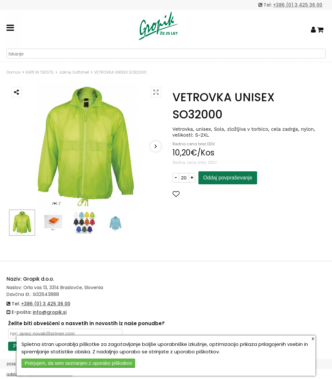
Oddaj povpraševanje (227, 177)
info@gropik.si (49, 312)
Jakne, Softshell (74, 72)
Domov (13, 72)
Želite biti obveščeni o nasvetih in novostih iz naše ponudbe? (86, 323)
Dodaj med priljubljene (207, 194)
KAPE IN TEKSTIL (40, 72)
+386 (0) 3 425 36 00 (297, 5)
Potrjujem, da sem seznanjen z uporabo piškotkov (78, 363)
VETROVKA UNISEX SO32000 (120, 72)
